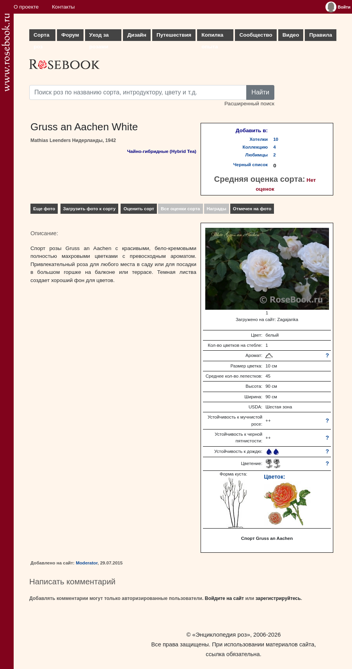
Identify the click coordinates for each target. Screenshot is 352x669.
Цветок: (274, 477)
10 (275, 139)
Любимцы (256, 155)
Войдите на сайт (224, 598)
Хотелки (259, 139)
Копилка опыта (212, 36)
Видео (291, 35)
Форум (70, 35)
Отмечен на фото (252, 208)
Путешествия (173, 35)
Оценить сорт (138, 208)
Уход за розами (99, 36)
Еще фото (44, 208)
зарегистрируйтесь (278, 598)
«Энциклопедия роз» (221, 634)
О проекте (26, 7)
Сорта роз (41, 36)
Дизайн (136, 35)
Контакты (63, 7)
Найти (260, 92)
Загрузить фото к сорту (89, 208)
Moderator (87, 563)
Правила (320, 35)
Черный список (250, 164)
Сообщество (255, 35)
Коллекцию (255, 147)
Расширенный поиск (249, 103)
